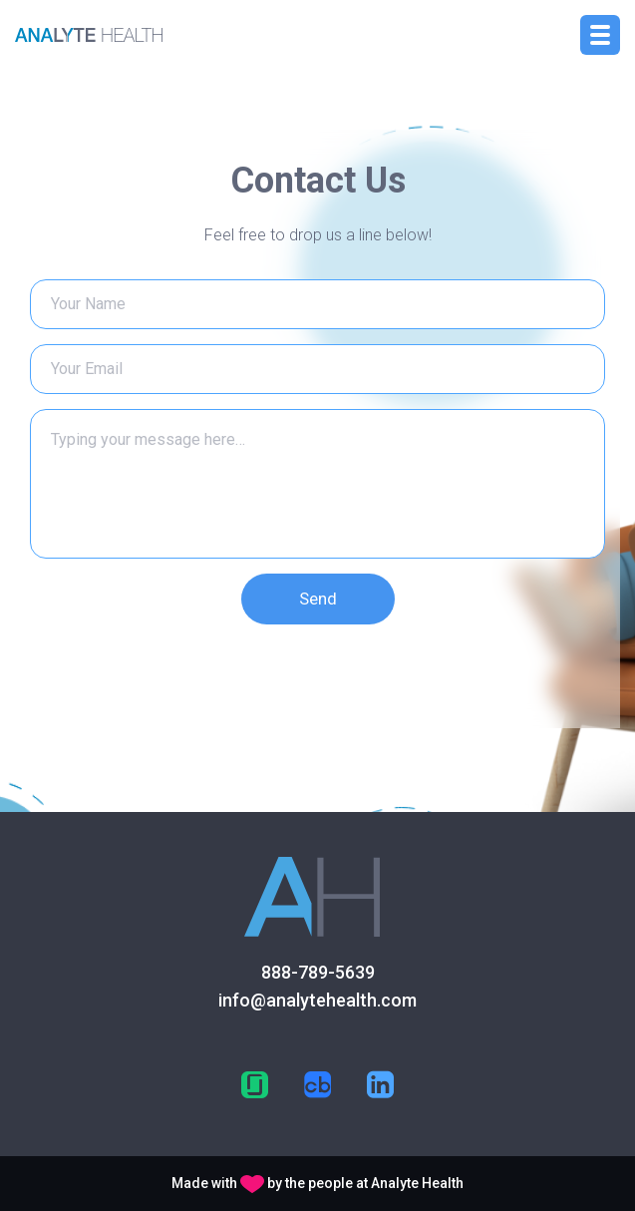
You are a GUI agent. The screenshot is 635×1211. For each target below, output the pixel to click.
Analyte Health (417, 1183)
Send (318, 598)
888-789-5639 (318, 972)
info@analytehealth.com (317, 1000)
